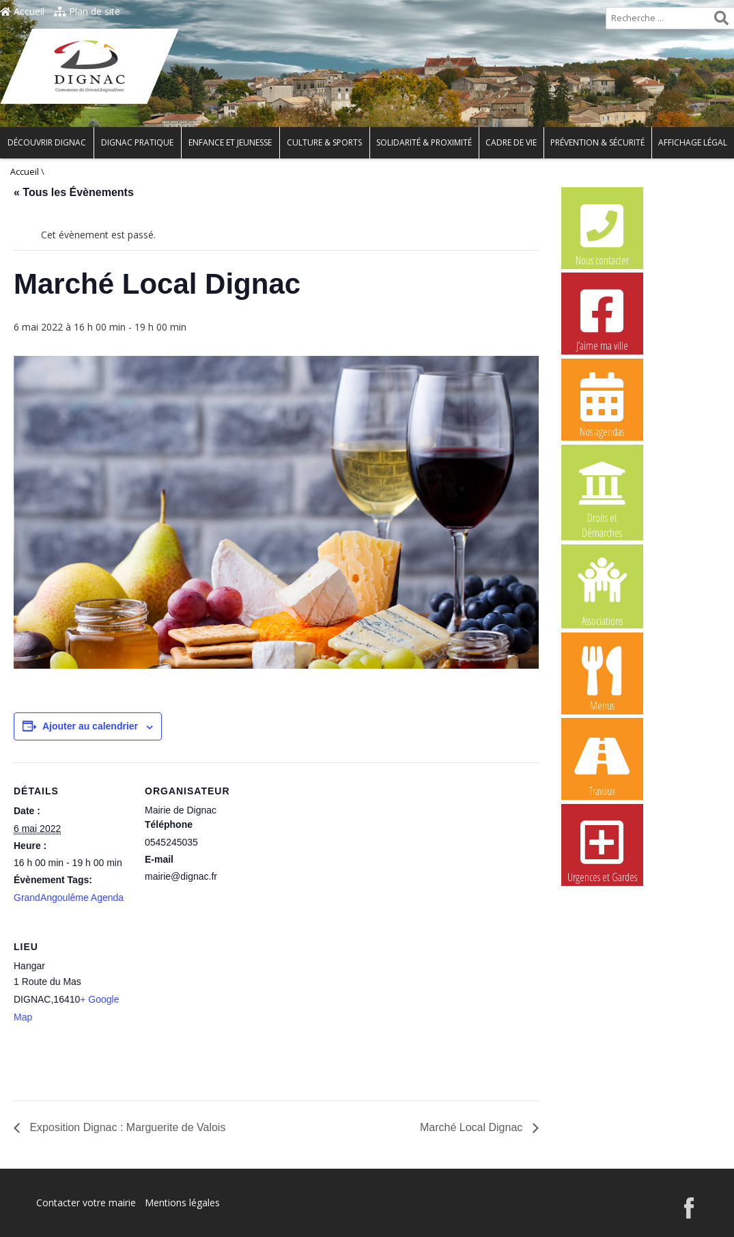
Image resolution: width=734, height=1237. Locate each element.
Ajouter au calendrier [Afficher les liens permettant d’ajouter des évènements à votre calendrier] (90, 726)
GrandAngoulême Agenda (69, 897)
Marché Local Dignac (473, 1127)
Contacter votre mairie (86, 1202)
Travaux (602, 763)
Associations (602, 590)
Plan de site (87, 11)
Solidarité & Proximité (424, 142)
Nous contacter (602, 233)
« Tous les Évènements (74, 192)
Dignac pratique (137, 142)
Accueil (22, 11)
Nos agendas (602, 404)
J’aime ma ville (602, 318)
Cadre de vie (511, 142)
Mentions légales (182, 1202)
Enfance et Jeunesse (230, 142)
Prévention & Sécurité (597, 142)
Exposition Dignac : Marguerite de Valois (126, 1127)
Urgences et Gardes (602, 850)
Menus (602, 678)
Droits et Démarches (602, 491)
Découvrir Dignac (47, 142)
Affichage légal (692, 142)
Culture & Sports (324, 142)
